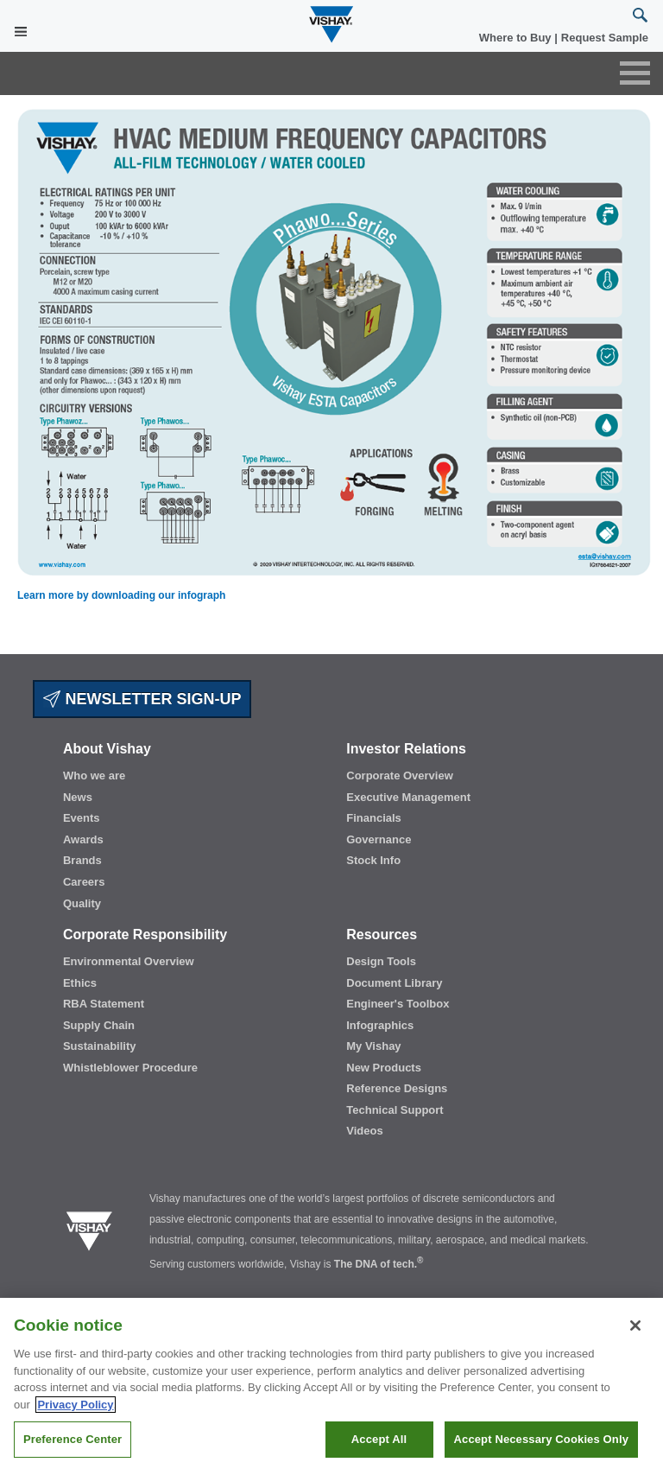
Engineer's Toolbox (397, 1003)
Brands (82, 860)
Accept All (379, 1439)
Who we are (94, 775)
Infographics (380, 1025)
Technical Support (394, 1109)
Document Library (394, 982)
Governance (378, 839)
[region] (331, 1386)
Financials (373, 817)
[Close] (635, 1326)
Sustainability (99, 1045)
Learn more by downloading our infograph (121, 595)
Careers (83, 881)
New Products (383, 1067)
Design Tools (381, 961)
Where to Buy (516, 37)
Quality (82, 903)
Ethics (80, 982)
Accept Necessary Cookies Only (541, 1439)
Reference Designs (396, 1088)
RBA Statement (103, 1003)
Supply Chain (99, 1025)
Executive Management (408, 797)
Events (81, 817)
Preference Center (72, 1439)
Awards (83, 839)
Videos (364, 1130)
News (77, 797)
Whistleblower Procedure (130, 1067)
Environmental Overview (128, 961)
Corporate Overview (399, 775)
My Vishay (373, 1045)
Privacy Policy (75, 1404)
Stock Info (373, 860)
